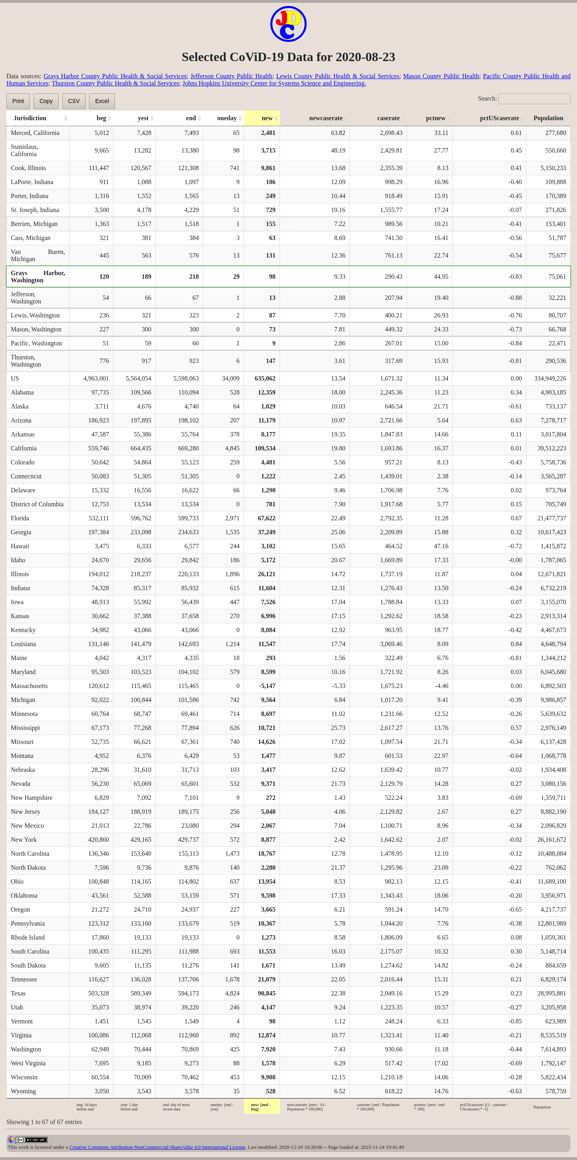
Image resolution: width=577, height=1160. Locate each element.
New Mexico (27, 825)
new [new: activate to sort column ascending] (267, 118)
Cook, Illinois (28, 168)
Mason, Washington (36, 329)
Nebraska (23, 769)
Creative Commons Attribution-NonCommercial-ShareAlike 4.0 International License (157, 1147)
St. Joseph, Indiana (35, 209)
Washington (26, 1049)
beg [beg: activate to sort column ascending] (101, 118)
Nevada (20, 783)
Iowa (17, 602)
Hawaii (20, 546)
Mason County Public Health (441, 76)
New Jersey (25, 811)
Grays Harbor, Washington (38, 277)
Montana (22, 755)
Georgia (21, 532)
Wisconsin (24, 1077)
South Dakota (28, 965)
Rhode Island (28, 937)
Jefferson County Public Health (231, 76)
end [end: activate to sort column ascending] (191, 118)
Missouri (22, 741)
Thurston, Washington (26, 361)
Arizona (21, 420)
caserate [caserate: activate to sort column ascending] (388, 118)
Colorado (23, 462)
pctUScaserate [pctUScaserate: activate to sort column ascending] (499, 118)
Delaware (23, 490)
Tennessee (24, 979)
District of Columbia (37, 504)
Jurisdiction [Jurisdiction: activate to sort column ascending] (30, 118)
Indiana (20, 588)
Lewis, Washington (35, 315)
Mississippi (25, 727)
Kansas (20, 616)
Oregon (20, 909)
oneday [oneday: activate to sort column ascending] (227, 118)
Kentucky (23, 630)
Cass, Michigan (31, 237)
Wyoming (23, 1091)
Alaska (19, 406)
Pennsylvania (28, 923)
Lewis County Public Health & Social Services (337, 76)
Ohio (17, 881)
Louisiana (23, 643)
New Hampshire (31, 797)
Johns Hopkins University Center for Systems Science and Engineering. (274, 83)
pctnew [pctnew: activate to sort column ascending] (436, 118)
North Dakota (28, 867)
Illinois (20, 574)
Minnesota (24, 713)
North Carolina (30, 853)
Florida (20, 518)
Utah (17, 1007)
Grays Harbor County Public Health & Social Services (115, 76)
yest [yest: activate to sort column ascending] (143, 118)
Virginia (21, 1035)
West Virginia (28, 1063)
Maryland (23, 671)
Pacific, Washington (36, 343)
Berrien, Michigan (34, 223)
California (24, 448)
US (15, 378)
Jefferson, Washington (26, 298)
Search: (524, 98)
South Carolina (30, 951)
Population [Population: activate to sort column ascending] (548, 118)
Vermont (22, 1021)
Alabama (22, 392)
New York (24, 839)
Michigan (23, 699)
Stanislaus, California (24, 150)
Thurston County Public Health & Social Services (115, 83)
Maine (19, 657)
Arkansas (23, 434)
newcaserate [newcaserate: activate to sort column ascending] (326, 118)
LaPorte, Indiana (32, 181)
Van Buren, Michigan (38, 255)
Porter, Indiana (29, 195)
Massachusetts (29, 685)
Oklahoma (24, 895)
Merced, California (35, 132)
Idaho (18, 560)
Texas (18, 993)
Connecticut (26, 476)
